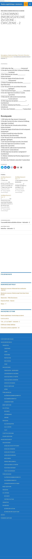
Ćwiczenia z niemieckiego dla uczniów (12, 10)
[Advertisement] (16, 38)
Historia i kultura (9, 499)
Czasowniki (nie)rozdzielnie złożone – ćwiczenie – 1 (16, 221)
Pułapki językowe (7, 436)
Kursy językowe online (7, 339)
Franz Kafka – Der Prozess (11, 370)
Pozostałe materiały (10, 467)
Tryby (5, 364)
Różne (6, 389)
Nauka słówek (7, 367)
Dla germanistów (9, 423)
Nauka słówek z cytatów (11, 376)
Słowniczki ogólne (9, 508)
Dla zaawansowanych (10, 398)
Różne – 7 (3, 303)
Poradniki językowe (6, 518)
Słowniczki (6, 505)
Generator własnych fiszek (11, 483)
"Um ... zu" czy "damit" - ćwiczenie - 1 (10, 321)
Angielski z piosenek (9, 452)
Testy (5, 430)
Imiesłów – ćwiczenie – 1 (16, 227)
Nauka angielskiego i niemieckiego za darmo (12, 315)
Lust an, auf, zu (5, 318)
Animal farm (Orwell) (10, 461)
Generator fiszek (9, 401)
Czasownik (7, 348)
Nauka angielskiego (6, 439)
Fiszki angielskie (7, 474)
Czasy (5, 351)
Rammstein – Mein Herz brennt (9, 297)
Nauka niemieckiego (12, 55)
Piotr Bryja (4, 63)
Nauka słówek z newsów (11, 379)
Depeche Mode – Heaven (7, 300)
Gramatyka (6, 345)
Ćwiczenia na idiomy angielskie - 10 (10, 327)
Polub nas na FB (6, 274)
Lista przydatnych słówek (11, 373)
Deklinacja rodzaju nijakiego (8, 324)
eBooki (3, 514)
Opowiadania (8, 414)
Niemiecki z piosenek (9, 383)
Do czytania (6, 408)
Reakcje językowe (9, 386)
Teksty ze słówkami (9, 471)
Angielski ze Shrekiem (10, 455)
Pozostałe (7, 354)
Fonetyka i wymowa (8, 433)
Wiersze (6, 417)
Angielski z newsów (9, 449)
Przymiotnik (7, 357)
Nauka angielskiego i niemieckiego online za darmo (12, 4)
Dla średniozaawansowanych (12, 395)
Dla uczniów (7, 427)
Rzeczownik (7, 361)
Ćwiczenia (20, 55)
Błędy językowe (7, 405)
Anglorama (7, 458)
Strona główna (4, 55)
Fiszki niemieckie (7, 392)
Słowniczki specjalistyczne (11, 511)
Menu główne (30, 4)
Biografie (7, 411)
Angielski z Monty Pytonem (11, 445)
